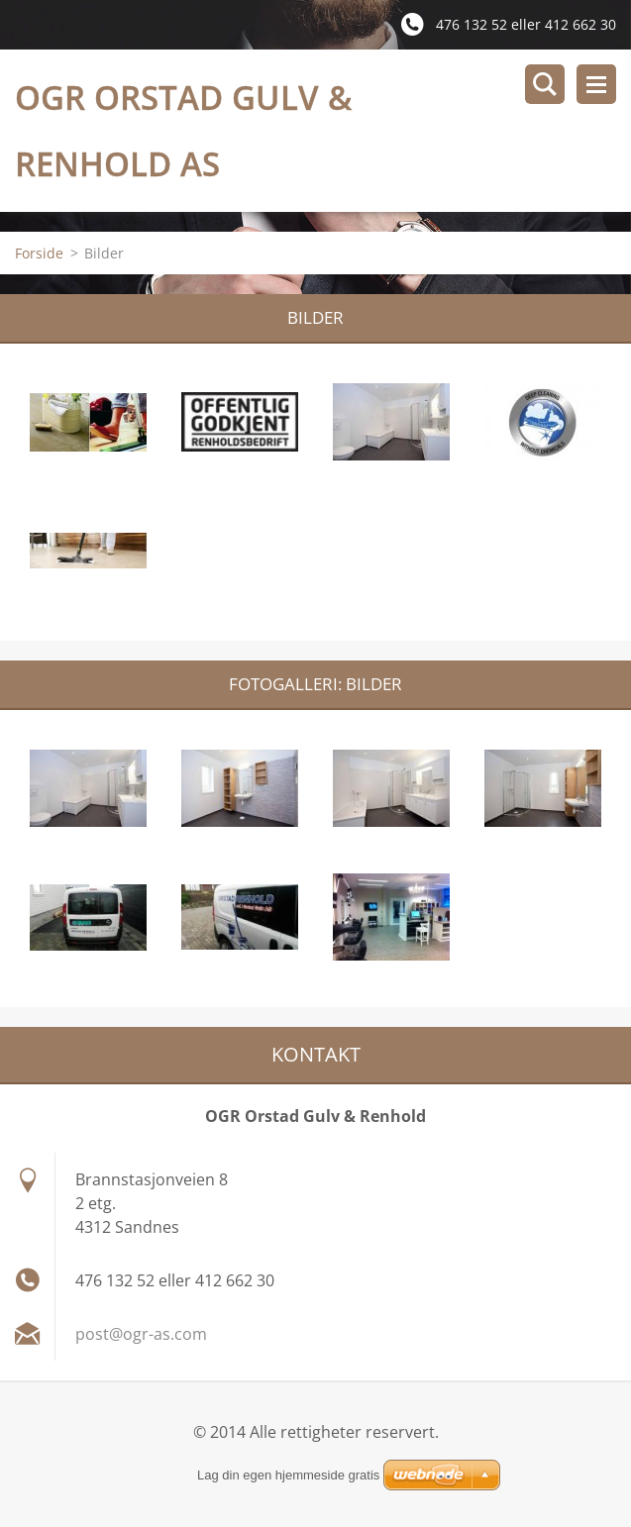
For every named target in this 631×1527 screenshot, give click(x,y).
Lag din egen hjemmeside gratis (288, 1475)
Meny (596, 84)
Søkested (545, 84)
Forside (39, 253)
